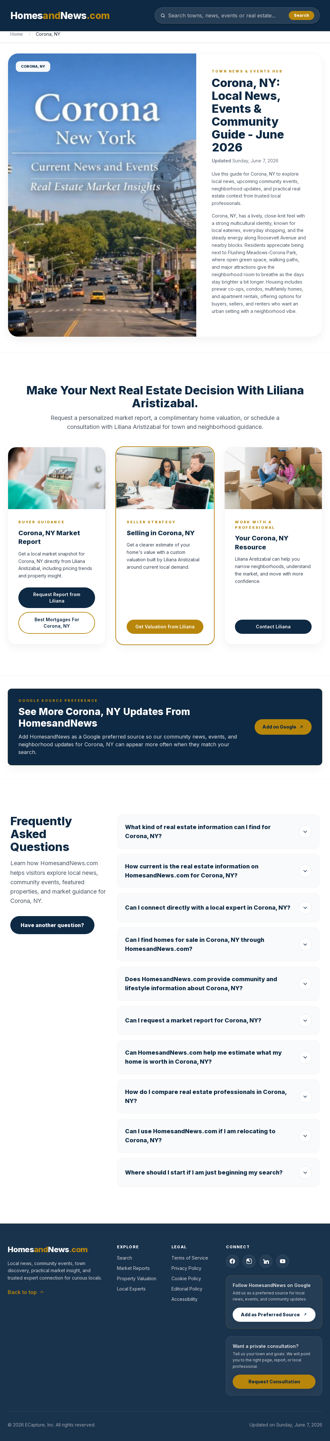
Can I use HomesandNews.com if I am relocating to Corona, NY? (218, 1136)
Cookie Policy (186, 1278)
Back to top (26, 1292)
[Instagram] (249, 1261)
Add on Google (283, 727)
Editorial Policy (186, 1288)
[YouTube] (282, 1261)
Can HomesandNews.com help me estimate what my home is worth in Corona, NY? (218, 1057)
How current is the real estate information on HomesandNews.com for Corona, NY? (218, 871)
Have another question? (52, 925)
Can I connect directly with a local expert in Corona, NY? (218, 907)
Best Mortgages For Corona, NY (56, 623)
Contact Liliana (273, 626)
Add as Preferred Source (274, 1314)
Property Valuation (136, 1278)
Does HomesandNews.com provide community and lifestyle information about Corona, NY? (218, 983)
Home (16, 34)
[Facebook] (232, 1261)
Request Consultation (274, 1381)
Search (301, 15)
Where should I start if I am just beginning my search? (218, 1172)
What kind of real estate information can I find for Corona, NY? (218, 831)
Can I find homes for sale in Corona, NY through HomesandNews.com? (218, 944)
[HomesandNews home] (60, 15)
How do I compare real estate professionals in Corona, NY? (218, 1096)
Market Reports (133, 1268)
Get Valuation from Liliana (165, 626)
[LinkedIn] (265, 1261)
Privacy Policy (186, 1268)
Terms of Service (189, 1258)
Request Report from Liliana (56, 598)
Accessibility (184, 1299)
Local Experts (131, 1288)
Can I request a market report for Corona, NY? (218, 1020)
